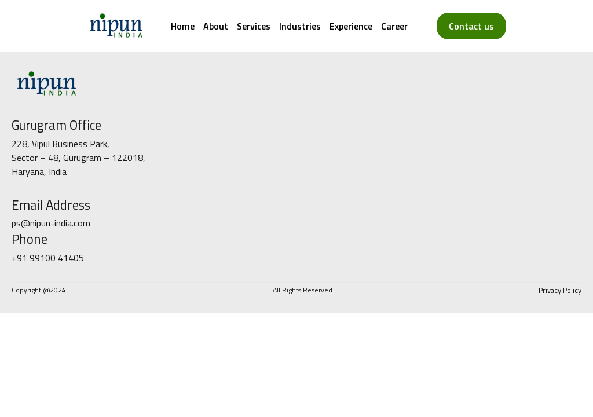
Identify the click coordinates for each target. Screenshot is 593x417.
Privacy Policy (560, 290)
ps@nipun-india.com (51, 223)
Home (183, 26)
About (215, 26)
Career (394, 26)
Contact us (471, 26)
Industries (300, 26)
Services (253, 26)
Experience (351, 26)
